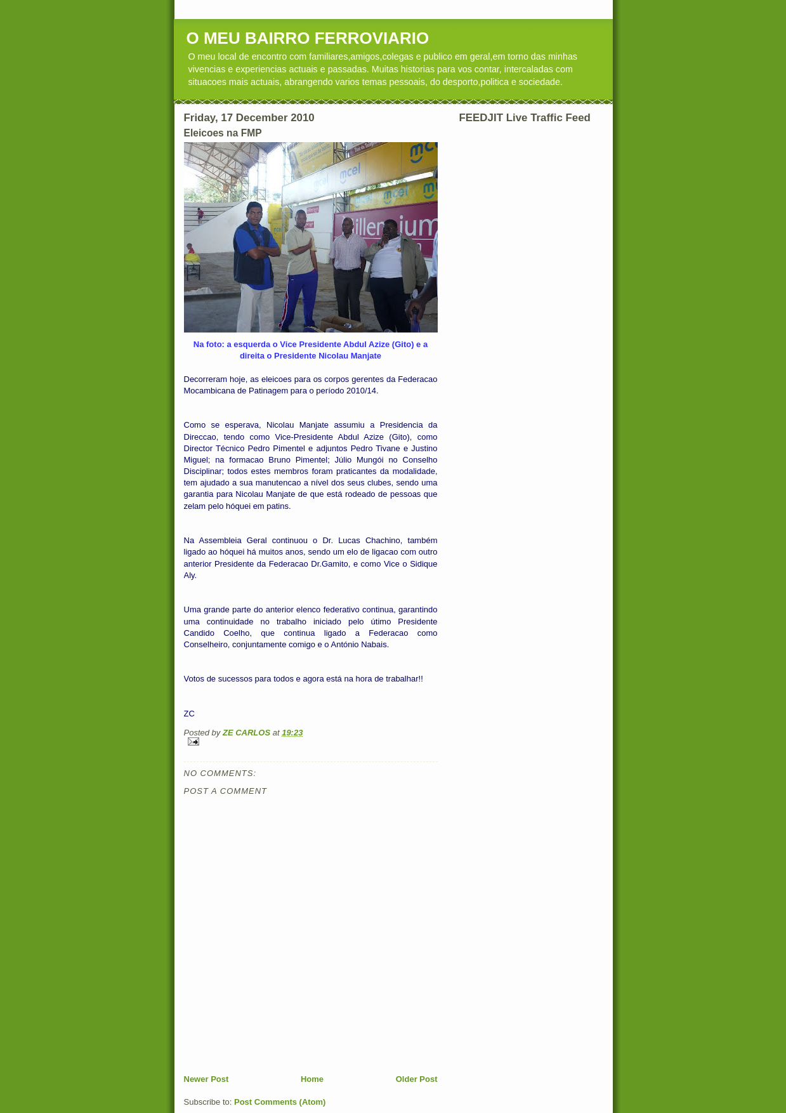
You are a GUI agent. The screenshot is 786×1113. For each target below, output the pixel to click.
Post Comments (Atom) (279, 1102)
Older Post (417, 1079)
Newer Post (206, 1079)
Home (312, 1079)
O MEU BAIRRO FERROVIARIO (308, 38)
